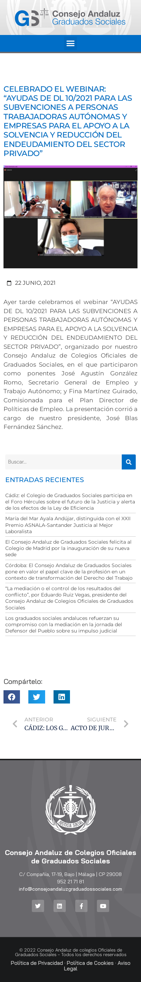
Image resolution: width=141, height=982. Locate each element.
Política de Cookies (90, 963)
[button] (70, 43)
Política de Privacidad (37, 963)
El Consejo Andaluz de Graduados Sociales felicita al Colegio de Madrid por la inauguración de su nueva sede (68, 548)
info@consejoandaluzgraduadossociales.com (70, 889)
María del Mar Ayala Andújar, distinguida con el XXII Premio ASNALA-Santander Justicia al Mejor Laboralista (68, 524)
